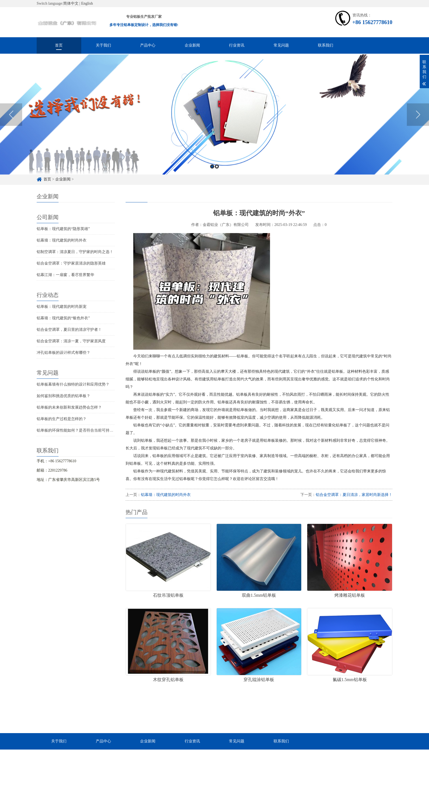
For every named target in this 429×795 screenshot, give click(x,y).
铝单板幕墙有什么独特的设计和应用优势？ (73, 384)
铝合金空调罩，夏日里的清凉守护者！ (69, 330)
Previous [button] (11, 126)
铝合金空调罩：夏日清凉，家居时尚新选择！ (354, 495)
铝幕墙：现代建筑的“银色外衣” (63, 318)
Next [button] (418, 126)
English (87, 3)
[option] (214, 126)
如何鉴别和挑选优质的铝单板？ (63, 396)
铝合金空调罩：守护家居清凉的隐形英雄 (71, 263)
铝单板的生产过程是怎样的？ (61, 419)
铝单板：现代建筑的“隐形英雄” (63, 229)
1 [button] (212, 178)
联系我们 (325, 45)
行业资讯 (236, 45)
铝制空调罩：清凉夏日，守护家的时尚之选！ (75, 252)
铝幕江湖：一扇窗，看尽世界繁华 (65, 275)
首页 (59, 45)
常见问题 (281, 45)
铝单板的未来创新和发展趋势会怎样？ (69, 407)
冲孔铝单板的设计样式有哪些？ (63, 353)
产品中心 (147, 45)
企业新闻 (192, 45)
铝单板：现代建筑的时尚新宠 (61, 307)
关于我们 (103, 45)
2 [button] (217, 178)
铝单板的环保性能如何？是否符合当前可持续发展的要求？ (86, 430)
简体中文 (71, 3)
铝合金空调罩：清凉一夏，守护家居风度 (71, 341)
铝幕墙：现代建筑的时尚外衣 (61, 240)
